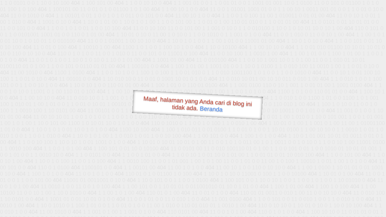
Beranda (211, 109)
